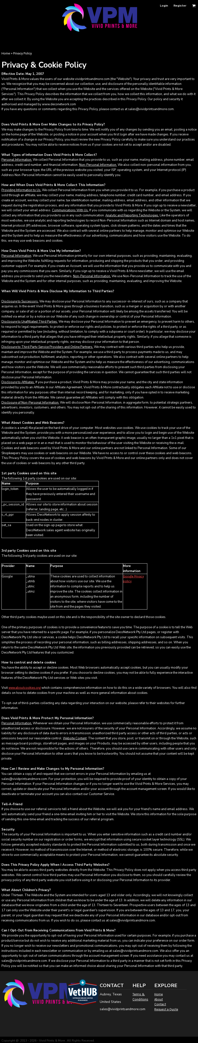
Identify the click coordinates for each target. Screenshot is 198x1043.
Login (164, 6)
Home (5, 53)
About (158, 999)
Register (179, 6)
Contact (160, 1004)
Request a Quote (166, 1009)
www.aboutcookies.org (24, 687)
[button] (194, 6)
